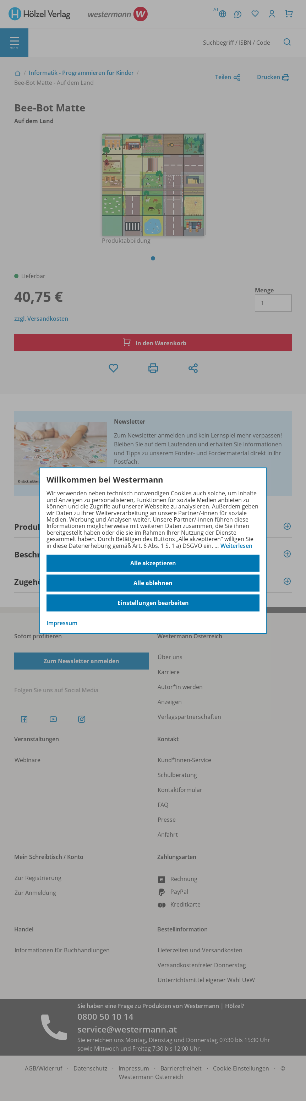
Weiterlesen (236, 546)
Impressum (62, 623)
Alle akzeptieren (153, 563)
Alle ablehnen (153, 583)
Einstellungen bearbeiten (153, 603)
